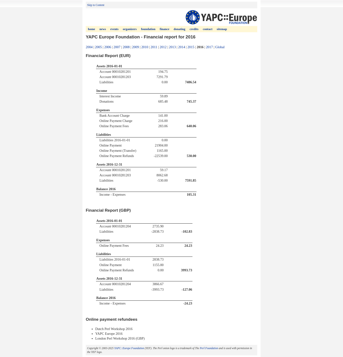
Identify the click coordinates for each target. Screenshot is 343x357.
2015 (190, 47)
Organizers (130, 29)
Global (220, 47)
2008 (126, 47)
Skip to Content (95, 5)
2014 (181, 47)
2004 (89, 47)
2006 (107, 47)
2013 (172, 47)
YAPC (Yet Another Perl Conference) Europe (221, 17)
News (102, 29)
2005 (98, 47)
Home (91, 29)
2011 (154, 47)
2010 (144, 47)
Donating (179, 29)
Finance (164, 29)
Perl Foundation (209, 348)
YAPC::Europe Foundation (129, 348)
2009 (135, 47)
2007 (117, 47)
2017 (209, 47)
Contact (207, 29)
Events (114, 29)
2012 (163, 47)
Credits (194, 29)
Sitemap (222, 29)
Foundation (148, 29)
